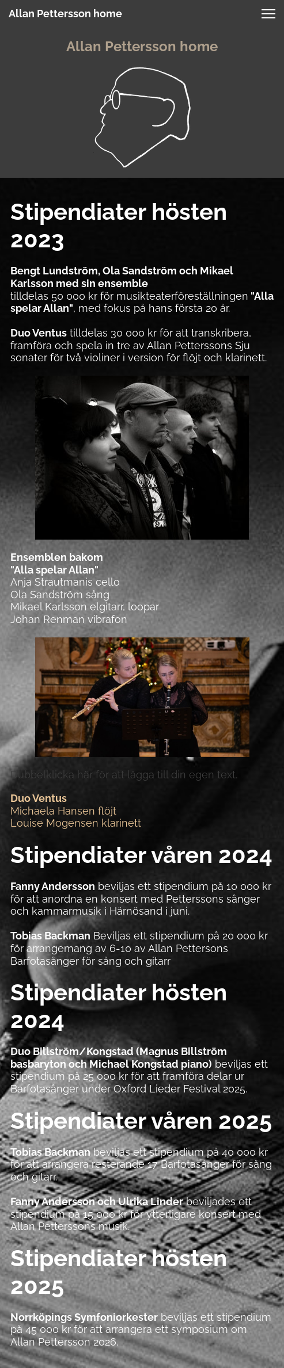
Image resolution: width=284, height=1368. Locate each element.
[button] (268, 14)
